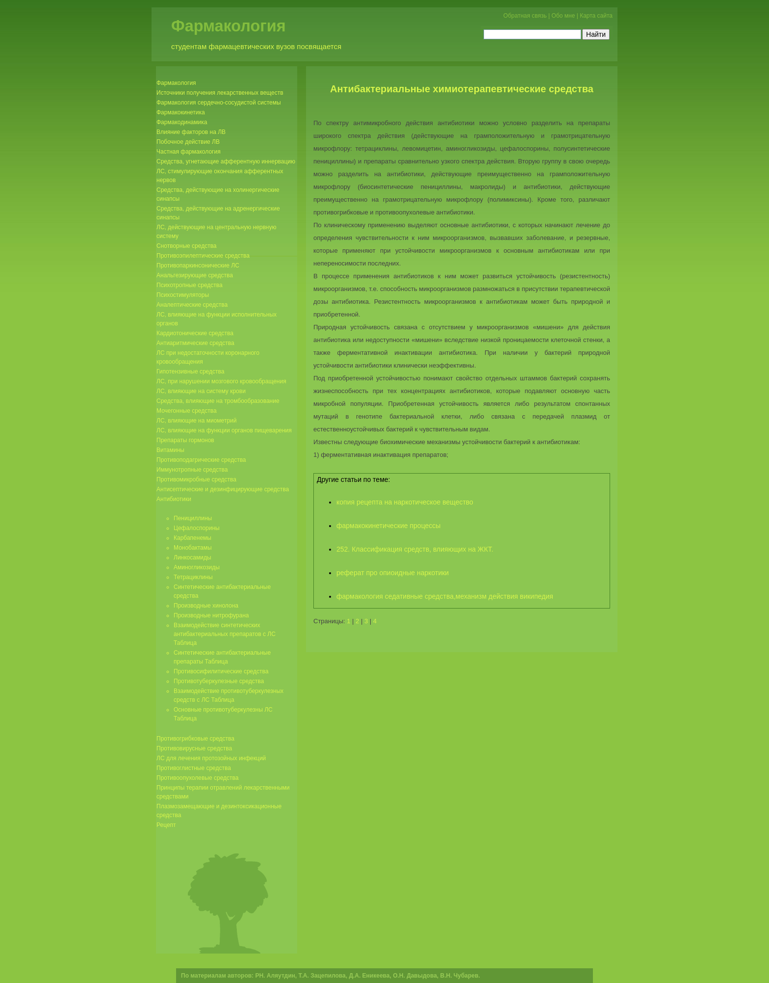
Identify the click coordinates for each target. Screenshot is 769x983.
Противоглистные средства (193, 768)
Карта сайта (596, 15)
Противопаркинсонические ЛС (197, 265)
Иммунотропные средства (192, 469)
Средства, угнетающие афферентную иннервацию (225, 161)
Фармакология (228, 26)
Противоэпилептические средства (203, 255)
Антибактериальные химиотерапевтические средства (461, 88)
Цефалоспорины (197, 528)
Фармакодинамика (181, 122)
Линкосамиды (192, 557)
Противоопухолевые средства (197, 777)
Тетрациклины (193, 577)
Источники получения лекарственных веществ (219, 92)
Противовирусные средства (194, 748)
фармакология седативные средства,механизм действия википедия (444, 596)
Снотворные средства (186, 245)
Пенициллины (193, 518)
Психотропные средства (189, 285)
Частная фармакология (188, 151)
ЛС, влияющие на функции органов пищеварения (224, 430)
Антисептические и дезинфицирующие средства (222, 489)
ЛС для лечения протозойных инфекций (211, 758)
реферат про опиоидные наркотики (392, 573)
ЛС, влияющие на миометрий (196, 420)
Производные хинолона (206, 605)
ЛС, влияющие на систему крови (201, 391)
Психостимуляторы (182, 295)
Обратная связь (524, 15)
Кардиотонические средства (194, 333)
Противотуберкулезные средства (219, 681)
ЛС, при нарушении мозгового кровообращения (221, 381)
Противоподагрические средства (201, 459)
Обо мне (563, 15)
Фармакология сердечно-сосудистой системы (218, 102)
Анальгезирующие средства (194, 275)
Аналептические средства (192, 304)
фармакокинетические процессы (388, 526)
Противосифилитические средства (221, 671)
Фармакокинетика (180, 112)
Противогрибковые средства (195, 738)
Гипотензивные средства (190, 371)
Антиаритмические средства (195, 343)
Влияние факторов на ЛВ (191, 132)
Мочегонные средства (186, 410)
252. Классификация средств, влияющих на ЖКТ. (414, 549)
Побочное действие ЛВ (188, 141)
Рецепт (166, 825)
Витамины (170, 450)
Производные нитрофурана (211, 615)
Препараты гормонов (185, 440)
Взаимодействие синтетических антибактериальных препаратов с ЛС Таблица (225, 634)
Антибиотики (173, 499)
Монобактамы (193, 547)
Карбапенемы (192, 537)
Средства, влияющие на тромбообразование (218, 401)
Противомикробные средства (196, 479)
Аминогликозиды (197, 567)
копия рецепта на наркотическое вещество (404, 502)
